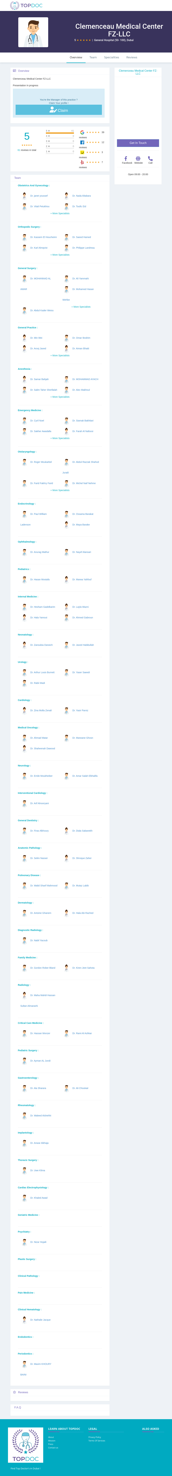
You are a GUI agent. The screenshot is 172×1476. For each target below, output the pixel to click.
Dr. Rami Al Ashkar (82, 1033)
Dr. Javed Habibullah (83, 645)
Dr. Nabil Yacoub (39, 940)
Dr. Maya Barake (81, 524)
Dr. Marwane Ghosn (82, 738)
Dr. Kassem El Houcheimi (43, 237)
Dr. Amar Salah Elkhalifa (85, 776)
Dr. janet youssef (39, 195)
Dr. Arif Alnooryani (39, 803)
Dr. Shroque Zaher (82, 858)
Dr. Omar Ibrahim (81, 338)
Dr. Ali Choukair (80, 1088)
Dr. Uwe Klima (37, 1170)
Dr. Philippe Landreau (83, 247)
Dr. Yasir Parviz (80, 710)
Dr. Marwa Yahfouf (82, 579)
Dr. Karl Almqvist (38, 247)
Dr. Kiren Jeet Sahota (83, 967)
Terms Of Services (97, 1440)
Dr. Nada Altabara (81, 195)
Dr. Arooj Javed (38, 348)
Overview (76, 57)
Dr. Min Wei (36, 338)
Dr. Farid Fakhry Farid (41, 483)
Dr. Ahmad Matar (39, 738)
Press (50, 1444)
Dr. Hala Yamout (38, 617)
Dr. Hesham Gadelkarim (42, 607)
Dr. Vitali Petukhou (39, 206)
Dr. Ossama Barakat (82, 514)
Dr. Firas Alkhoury (39, 830)
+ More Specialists (59, 213)
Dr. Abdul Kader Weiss (42, 310)
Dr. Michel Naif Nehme (84, 483)
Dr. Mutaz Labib (80, 885)
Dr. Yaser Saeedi (81, 672)
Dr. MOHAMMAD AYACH (85, 379)
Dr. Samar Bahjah (39, 379)
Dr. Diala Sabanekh (82, 830)
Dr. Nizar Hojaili (38, 1242)
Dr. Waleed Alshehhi (40, 1115)
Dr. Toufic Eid (79, 206)
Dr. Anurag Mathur (39, 552)
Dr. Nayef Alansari (81, 552)
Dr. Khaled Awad (38, 1197)
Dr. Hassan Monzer (40, 1033)
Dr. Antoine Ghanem (40, 913)
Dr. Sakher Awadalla (40, 431)
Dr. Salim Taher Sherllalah (43, 390)
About (51, 1437)
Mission (51, 1440)
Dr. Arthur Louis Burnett (42, 672)
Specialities (111, 57)
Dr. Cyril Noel (37, 420)
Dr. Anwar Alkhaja (39, 1143)
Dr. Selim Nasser (39, 858)
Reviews (131, 57)
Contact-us (53, 1447)
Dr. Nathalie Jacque (40, 1319)
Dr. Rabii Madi (37, 683)
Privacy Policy (95, 1437)
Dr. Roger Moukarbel (41, 462)
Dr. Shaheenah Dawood (42, 748)
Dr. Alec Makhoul (81, 390)
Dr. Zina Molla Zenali (41, 710)
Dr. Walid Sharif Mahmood (43, 885)
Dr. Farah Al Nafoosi (82, 431)
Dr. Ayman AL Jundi (40, 1060)
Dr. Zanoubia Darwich (41, 645)
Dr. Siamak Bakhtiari (83, 420)
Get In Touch (138, 143)
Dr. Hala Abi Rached (82, 913)
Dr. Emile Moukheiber (41, 776)
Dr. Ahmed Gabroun (82, 617)
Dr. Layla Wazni (80, 607)
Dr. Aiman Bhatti (80, 348)
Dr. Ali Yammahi (80, 278)
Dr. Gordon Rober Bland (42, 967)
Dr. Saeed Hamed (81, 237)
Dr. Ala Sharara (38, 1088)
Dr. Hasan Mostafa (40, 579)
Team (93, 57)
